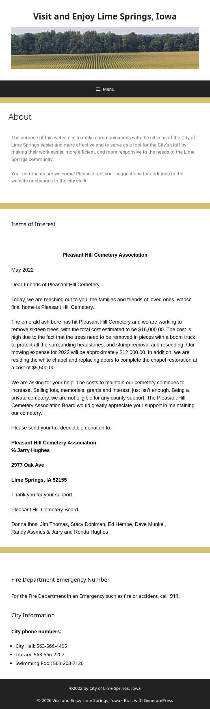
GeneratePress (158, 700)
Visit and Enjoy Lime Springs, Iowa (105, 16)
